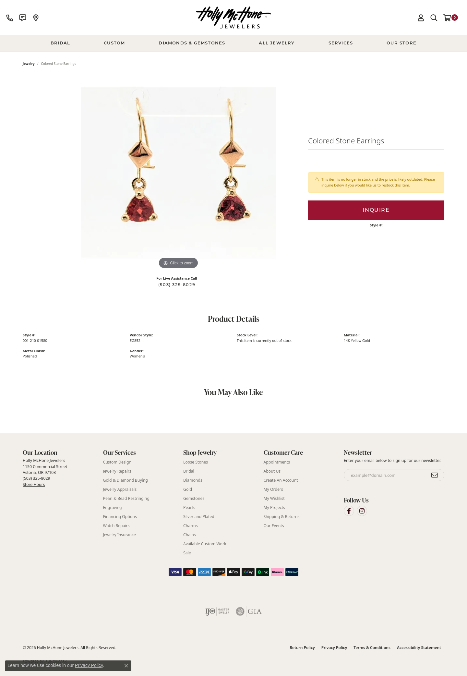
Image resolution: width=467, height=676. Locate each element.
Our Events (274, 525)
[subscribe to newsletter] (435, 475)
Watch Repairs (116, 525)
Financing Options (120, 516)
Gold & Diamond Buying (125, 480)
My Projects (274, 507)
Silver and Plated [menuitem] (198, 516)
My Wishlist (274, 498)
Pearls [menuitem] (189, 507)
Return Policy (302, 647)
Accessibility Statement (419, 647)
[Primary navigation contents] (233, 43)
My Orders (273, 489)
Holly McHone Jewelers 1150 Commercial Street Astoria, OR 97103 (45, 472)
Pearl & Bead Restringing (126, 498)
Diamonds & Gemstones (192, 43)
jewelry (29, 63)
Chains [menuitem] (189, 534)
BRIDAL (60, 43)
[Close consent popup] (126, 666)
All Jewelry (276, 43)
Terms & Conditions (371, 647)
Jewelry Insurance (119, 534)
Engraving (112, 507)
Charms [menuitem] (190, 525)
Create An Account (281, 480)
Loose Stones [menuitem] (195, 462)
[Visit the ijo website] (217, 611)
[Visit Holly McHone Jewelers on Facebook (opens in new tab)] (349, 511)
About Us (272, 471)
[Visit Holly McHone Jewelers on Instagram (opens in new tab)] (362, 511)
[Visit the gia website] (249, 611)
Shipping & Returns (282, 516)
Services (341, 43)
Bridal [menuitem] (188, 471)
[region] (178, 173)
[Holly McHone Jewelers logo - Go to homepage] (233, 17)
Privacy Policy (334, 647)
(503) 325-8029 (176, 284)
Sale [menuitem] (187, 553)
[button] (421, 17)
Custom (114, 43)
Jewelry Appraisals (120, 489)
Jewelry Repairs (117, 471)
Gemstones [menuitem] (193, 498)
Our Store (401, 43)
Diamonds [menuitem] (192, 480)
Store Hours (34, 484)
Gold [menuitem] (187, 489)
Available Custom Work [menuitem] (204, 544)
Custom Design (117, 462)
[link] (9, 17)
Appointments (277, 462)
